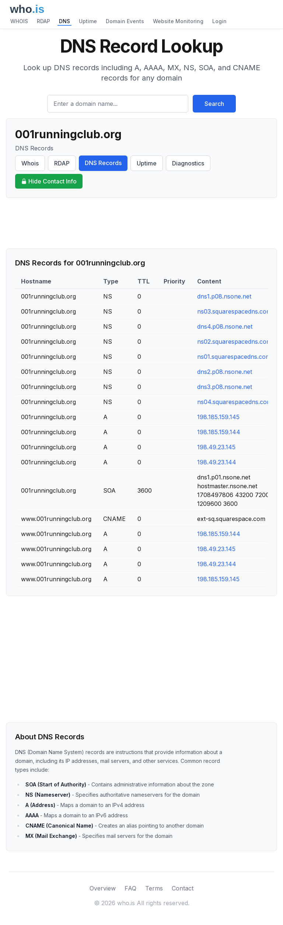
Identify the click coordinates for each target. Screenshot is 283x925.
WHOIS (19, 21)
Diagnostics (188, 163)
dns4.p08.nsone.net (224, 326)
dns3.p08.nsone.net (224, 386)
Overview (103, 888)
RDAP (43, 21)
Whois (30, 163)
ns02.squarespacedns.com (234, 341)
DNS (64, 21)
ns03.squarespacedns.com (234, 311)
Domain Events (125, 21)
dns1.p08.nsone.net (224, 296)
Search (214, 103)
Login (219, 21)
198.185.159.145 (218, 417)
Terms (154, 888)
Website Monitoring (178, 21)
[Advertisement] (141, 223)
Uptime (88, 21)
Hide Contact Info (49, 181)
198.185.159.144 (218, 432)
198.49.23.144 (216, 462)
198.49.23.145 (216, 447)
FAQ (130, 888)
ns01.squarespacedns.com (234, 356)
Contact (182, 888)
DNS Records (103, 163)
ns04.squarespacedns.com (234, 402)
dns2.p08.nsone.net (224, 371)
